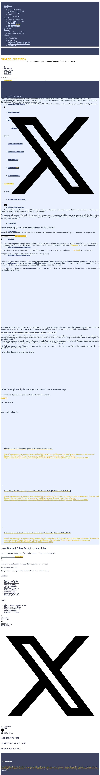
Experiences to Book (12, 609)
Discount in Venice (11, 612)
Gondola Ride (9, 591)
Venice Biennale (10, 586)
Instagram (8, 70)
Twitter (4, 728)
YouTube (7, 74)
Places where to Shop (12, 607)
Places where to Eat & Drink (15, 605)
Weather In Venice (11, 583)
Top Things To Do (11, 581)
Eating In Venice (10, 590)
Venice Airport (10, 585)
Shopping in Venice (11, 595)
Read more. (5, 770)
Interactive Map (10, 610)
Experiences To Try (12, 593)
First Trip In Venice (11, 588)
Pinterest (8, 72)
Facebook (8, 68)
